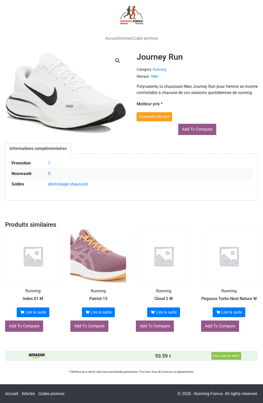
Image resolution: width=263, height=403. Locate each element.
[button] (117, 60)
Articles (125, 38)
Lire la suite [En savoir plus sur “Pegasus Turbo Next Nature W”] (231, 312)
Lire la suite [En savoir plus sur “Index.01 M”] (35, 312)
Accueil (111, 38)
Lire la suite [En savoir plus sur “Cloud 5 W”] (166, 312)
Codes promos (145, 38)
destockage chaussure (68, 184)
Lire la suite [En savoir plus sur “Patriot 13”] (101, 312)
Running (159, 69)
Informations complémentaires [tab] (38, 148)
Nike (154, 76)
